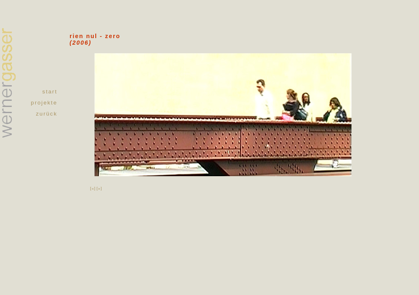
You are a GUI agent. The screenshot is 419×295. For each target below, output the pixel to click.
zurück (46, 114)
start (49, 91)
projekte (44, 103)
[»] (99, 188)
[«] (92, 188)
